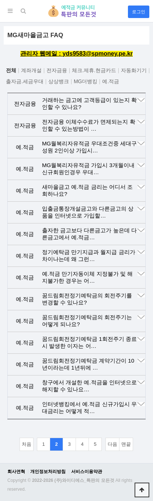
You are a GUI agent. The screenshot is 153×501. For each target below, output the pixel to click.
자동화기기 (134, 70)
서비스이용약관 (86, 471)
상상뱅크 (58, 81)
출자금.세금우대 (25, 81)
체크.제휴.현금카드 (94, 70)
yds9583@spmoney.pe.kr (98, 53)
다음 (112, 444)
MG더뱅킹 (86, 81)
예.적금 (110, 81)
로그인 (138, 11)
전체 (11, 70)
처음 (26, 444)
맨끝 (126, 444)
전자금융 (56, 70)
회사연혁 (16, 471)
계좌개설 (31, 70)
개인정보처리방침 (48, 471)
